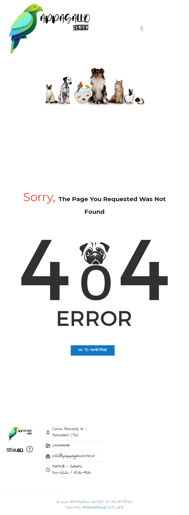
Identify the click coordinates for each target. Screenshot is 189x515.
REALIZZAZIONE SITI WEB (102, 507)
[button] (142, 28)
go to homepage (92, 350)
